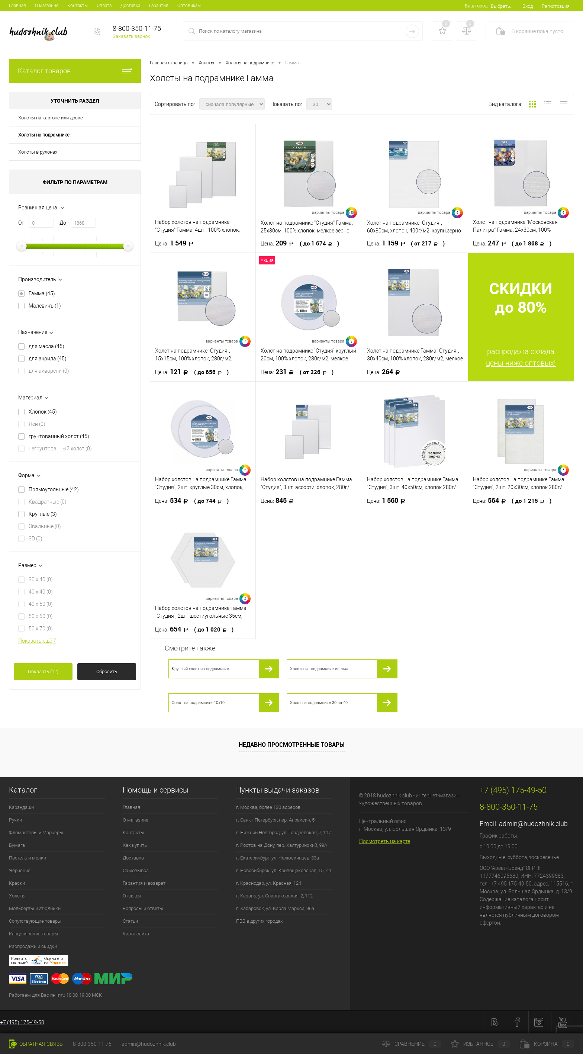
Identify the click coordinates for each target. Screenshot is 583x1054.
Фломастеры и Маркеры (36, 832)
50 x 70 (41, 629)
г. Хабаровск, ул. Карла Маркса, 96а (275, 908)
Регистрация (556, 6)
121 (192, 372)
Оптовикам (189, 5)
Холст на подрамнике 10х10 (198, 702)
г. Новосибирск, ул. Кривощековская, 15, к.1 (284, 870)
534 (192, 501)
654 (194, 629)
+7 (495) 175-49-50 (22, 1022)
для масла (46, 346)
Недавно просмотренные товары (292, 744)
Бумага (17, 845)
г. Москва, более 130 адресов (268, 807)
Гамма (42, 293)
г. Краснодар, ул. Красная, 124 (268, 883)
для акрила (48, 358)
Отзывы (132, 896)
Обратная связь (36, 1044)
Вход (527, 6)
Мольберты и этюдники (35, 908)
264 (386, 372)
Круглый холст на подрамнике (200, 668)
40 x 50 (41, 604)
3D (35, 539)
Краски (17, 883)
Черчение (19, 870)
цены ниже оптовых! (521, 363)
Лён (37, 424)
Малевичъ (45, 306)
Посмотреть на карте (384, 841)
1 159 (406, 243)
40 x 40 (41, 592)
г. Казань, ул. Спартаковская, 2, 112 (274, 896)
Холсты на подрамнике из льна (320, 668)
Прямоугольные (54, 489)
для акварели (49, 371)
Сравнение (411, 1044)
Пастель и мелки (27, 858)
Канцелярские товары (33, 933)
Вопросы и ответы (143, 908)
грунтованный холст (59, 436)
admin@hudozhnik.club (533, 824)
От (21, 223)
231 (297, 372)
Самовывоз (136, 870)
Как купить (135, 845)
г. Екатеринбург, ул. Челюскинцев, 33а (277, 858)
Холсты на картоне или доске (50, 117)
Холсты (17, 896)
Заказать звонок (131, 36)
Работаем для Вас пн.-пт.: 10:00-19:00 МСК (55, 995)
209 (300, 243)
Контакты (77, 5)
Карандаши (21, 807)
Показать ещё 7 (37, 641)
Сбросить (106, 671)
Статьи (130, 921)
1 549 (176, 243)
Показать (43, 671)
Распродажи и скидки (33, 946)
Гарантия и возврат (144, 883)
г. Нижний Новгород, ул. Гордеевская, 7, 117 (283, 832)
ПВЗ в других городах (259, 921)
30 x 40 (41, 579)
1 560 (388, 501)
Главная (17, 5)
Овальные (45, 526)
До (62, 223)
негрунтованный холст (60, 449)
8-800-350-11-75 (92, 1044)
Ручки (15, 820)
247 (512, 243)
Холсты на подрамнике (44, 135)
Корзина (547, 1044)
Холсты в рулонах (37, 152)
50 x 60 (41, 616)
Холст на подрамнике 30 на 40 (319, 702)
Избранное (480, 1044)
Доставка (130, 5)
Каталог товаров (75, 71)
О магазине (46, 5)
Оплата (104, 5)
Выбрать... (502, 6)
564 (512, 501)
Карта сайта (136, 933)
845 (279, 501)
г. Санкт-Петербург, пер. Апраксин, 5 (275, 820)
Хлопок (43, 412)
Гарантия (158, 5)
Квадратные (48, 502)
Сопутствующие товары (35, 921)
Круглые (43, 514)
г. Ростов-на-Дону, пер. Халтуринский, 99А (281, 845)
